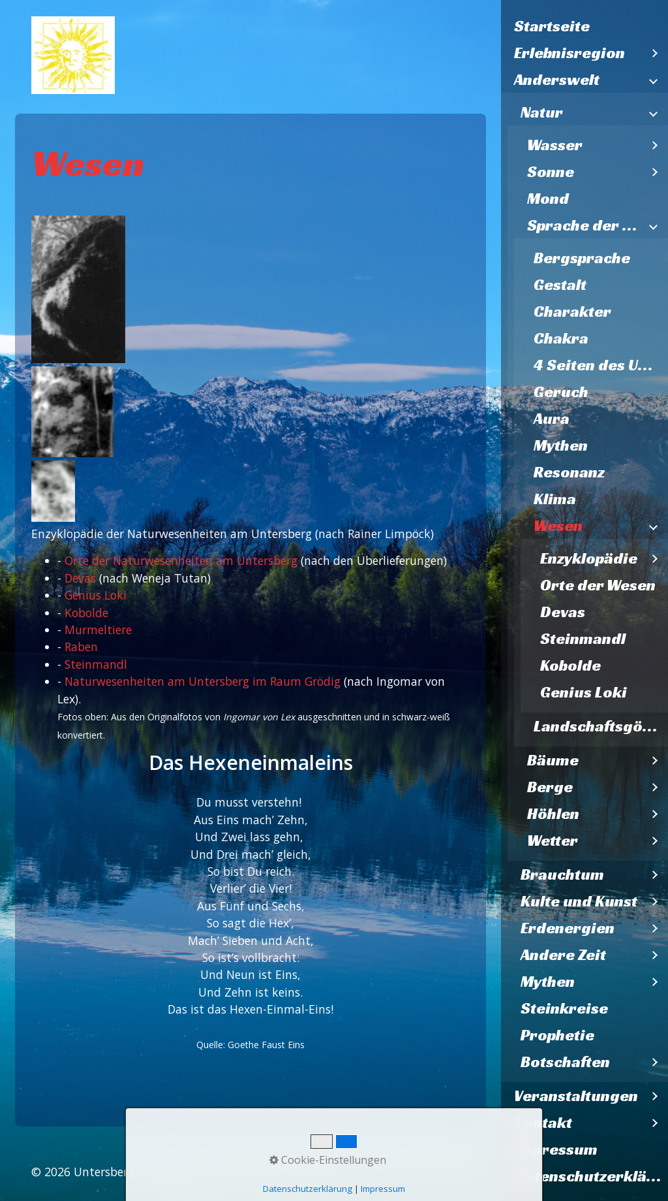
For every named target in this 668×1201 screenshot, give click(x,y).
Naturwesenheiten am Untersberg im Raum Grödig (203, 681)
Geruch (561, 392)
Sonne (550, 172)
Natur (542, 112)
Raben (81, 646)
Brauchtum (562, 874)
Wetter (552, 840)
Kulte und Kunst (579, 901)
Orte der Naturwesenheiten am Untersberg (181, 560)
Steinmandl (583, 639)
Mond (548, 198)
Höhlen (553, 814)
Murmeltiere (98, 629)
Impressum (556, 1149)
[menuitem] (584, 26)
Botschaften (565, 1062)
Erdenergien (568, 928)
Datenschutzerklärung (591, 1176)
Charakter (572, 311)
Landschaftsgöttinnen (601, 726)
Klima (555, 499)
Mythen (561, 445)
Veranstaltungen (576, 1096)
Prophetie (557, 1035)
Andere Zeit (563, 955)
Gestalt (560, 285)
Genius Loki (583, 692)
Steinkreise (564, 1008)
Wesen (558, 526)
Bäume (553, 760)
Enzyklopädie (588, 558)
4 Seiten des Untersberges (601, 365)
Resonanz (569, 472)
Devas (562, 612)
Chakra (561, 338)
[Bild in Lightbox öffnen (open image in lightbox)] (78, 289)
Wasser (555, 145)
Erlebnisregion (569, 53)
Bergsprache (582, 258)
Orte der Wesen (598, 585)
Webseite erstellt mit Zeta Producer (241, 1171)
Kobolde (570, 665)
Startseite (552, 26)
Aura (551, 418)
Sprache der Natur (584, 225)
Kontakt (543, 1122)
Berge (550, 787)
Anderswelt (557, 79)
